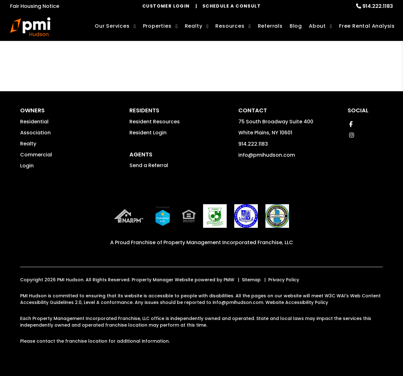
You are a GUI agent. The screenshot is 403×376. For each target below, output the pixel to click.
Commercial (36, 154)
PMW (229, 280)
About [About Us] (317, 26)
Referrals (270, 26)
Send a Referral (148, 165)
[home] (30, 26)
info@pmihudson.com (266, 155)
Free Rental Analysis (367, 26)
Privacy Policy (283, 280)
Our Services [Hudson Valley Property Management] (112, 26)
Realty (28, 143)
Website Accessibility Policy (296, 302)
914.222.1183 (377, 6)
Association (35, 132)
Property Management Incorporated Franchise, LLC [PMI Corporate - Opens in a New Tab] (228, 242)
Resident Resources (154, 121)
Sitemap (251, 280)
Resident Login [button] (148, 132)
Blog (296, 26)
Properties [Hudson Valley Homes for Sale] (157, 26)
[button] (351, 124)
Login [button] (27, 165)
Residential (34, 121)
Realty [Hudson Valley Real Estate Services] (193, 26)
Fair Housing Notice (34, 6)
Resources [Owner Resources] (229, 26)
